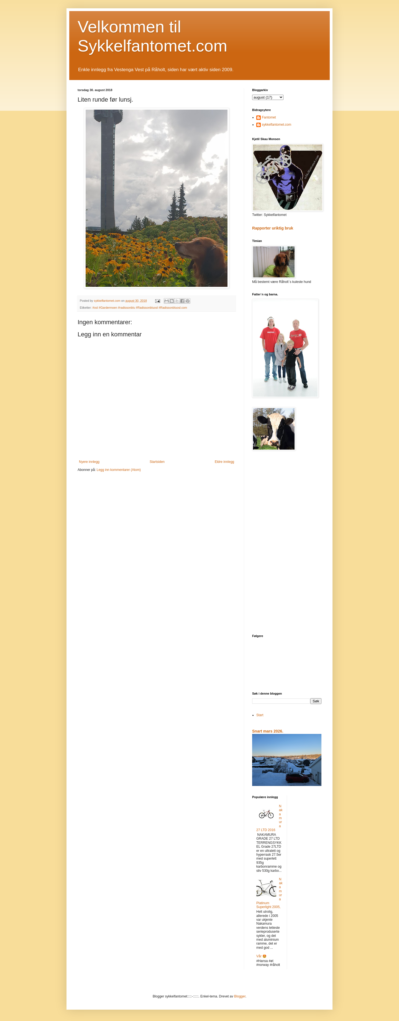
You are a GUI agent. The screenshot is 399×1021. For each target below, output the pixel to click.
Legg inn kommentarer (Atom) (119, 470)
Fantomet (269, 117)
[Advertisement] (286, 543)
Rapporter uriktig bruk (272, 228)
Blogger (239, 996)
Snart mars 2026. (267, 731)
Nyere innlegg (89, 462)
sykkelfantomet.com (276, 125)
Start (259, 715)
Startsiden (157, 462)
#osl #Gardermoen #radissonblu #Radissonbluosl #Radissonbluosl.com (140, 307)
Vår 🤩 (261, 956)
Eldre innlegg (224, 462)
